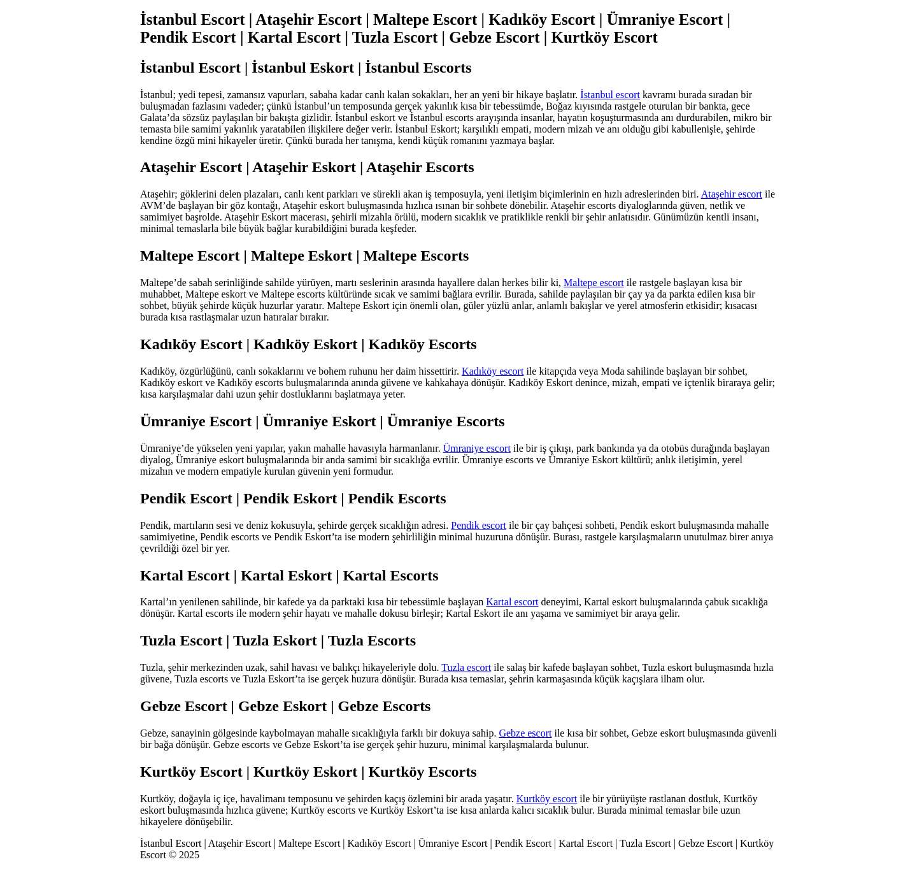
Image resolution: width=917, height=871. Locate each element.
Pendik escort (478, 525)
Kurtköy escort (547, 798)
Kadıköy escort (492, 371)
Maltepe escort (594, 282)
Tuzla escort (466, 667)
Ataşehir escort (731, 194)
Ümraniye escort (477, 448)
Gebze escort (525, 733)
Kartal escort (512, 601)
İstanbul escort (610, 94)
